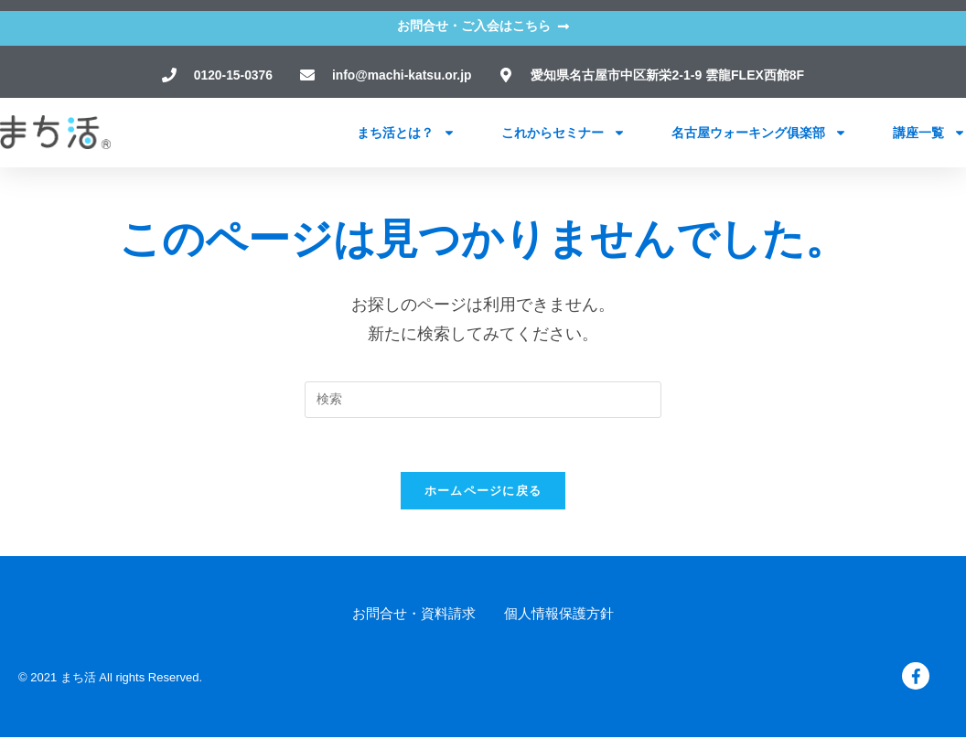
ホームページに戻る (483, 492)
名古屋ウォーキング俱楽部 (759, 130)
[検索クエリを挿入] (483, 399)
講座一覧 (929, 130)
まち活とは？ (406, 130)
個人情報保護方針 (559, 615)
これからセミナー (563, 130)
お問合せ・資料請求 (414, 615)
